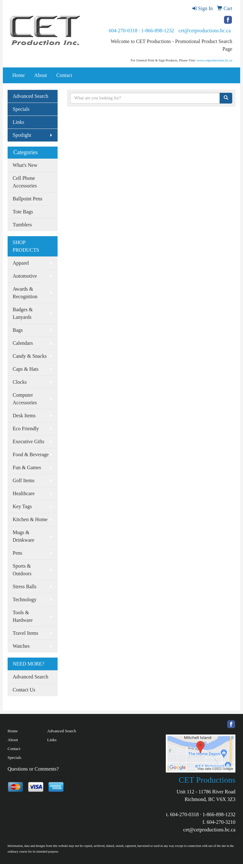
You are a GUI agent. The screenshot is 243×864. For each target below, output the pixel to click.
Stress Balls (24, 586)
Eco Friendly (26, 428)
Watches (21, 646)
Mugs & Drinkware (23, 536)
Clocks (20, 382)
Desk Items (24, 415)
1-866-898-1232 (157, 30)
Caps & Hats (26, 369)
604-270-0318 (123, 30)
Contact (64, 75)
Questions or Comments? (33, 769)
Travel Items (25, 633)
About (40, 75)
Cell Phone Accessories (25, 181)
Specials (21, 109)
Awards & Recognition (25, 292)
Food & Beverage (31, 454)
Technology (24, 599)
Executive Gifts (28, 441)
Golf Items (23, 480)
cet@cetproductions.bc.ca (204, 30)
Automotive (25, 276)
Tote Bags (23, 211)
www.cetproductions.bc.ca (214, 60)
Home (18, 75)
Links (18, 122)
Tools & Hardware (23, 616)
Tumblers (22, 224)
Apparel (21, 263)
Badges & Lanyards (23, 313)
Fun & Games (27, 467)
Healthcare (23, 493)
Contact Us (24, 689)
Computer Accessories (25, 398)
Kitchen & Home (30, 519)
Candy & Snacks (30, 356)
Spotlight (22, 135)
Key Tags (22, 506)
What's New (25, 165)
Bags (18, 330)
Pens (17, 553)
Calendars (23, 343)
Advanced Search (30, 96)
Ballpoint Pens (27, 198)
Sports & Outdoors (22, 569)
